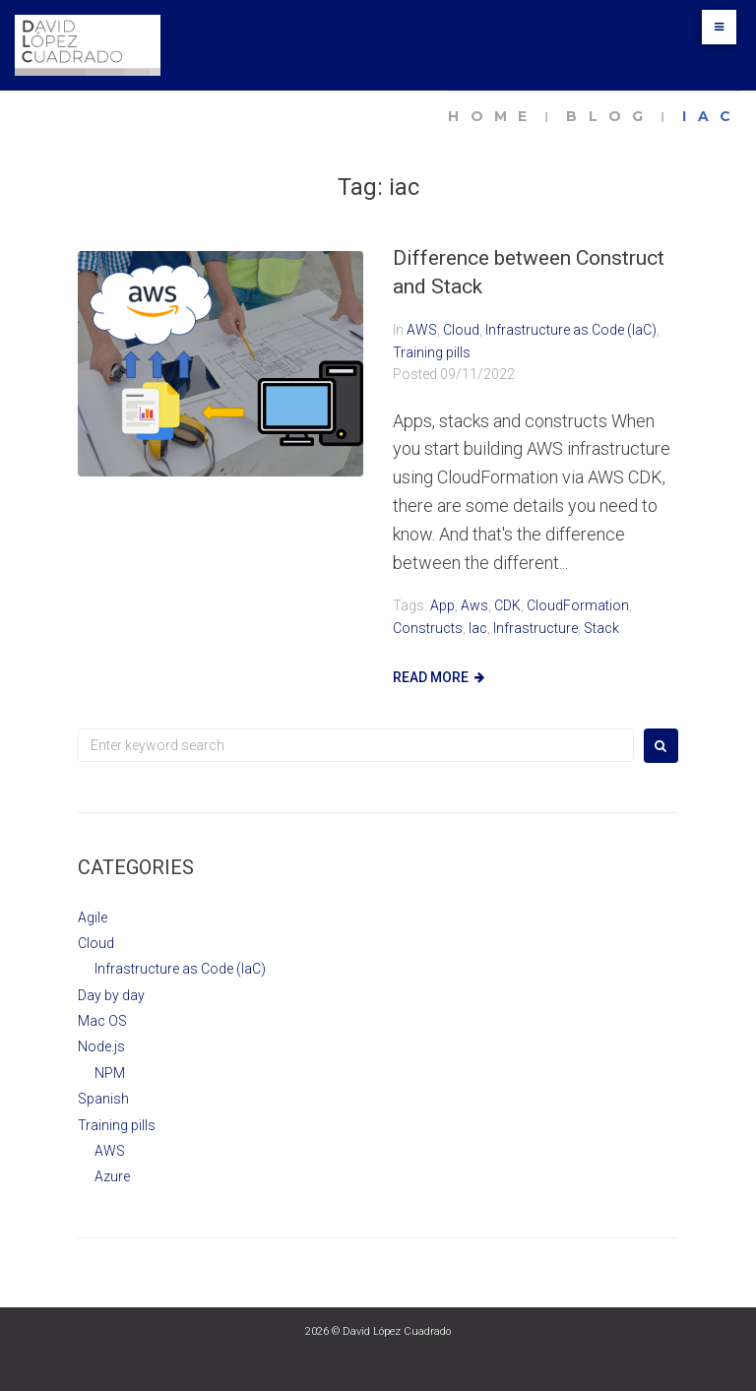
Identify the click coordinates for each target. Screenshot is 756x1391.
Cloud (461, 330)
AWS (422, 330)
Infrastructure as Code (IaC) (571, 330)
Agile (92, 917)
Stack (601, 628)
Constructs (428, 628)
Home (492, 116)
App (442, 605)
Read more (431, 677)
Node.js (101, 1046)
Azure (112, 1176)
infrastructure (535, 628)
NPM (109, 1073)
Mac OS (102, 1021)
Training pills (432, 352)
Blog (610, 116)
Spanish (103, 1098)
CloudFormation (578, 605)
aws (474, 605)
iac (478, 628)
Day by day (111, 995)
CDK (507, 605)
